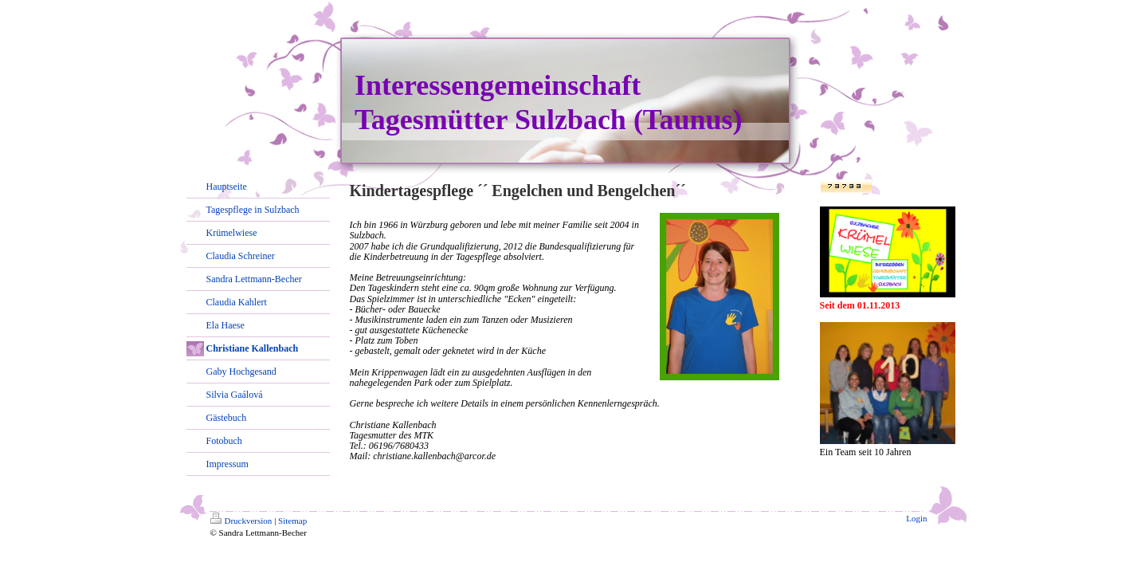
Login (916, 518)
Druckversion (241, 520)
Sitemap (292, 520)
